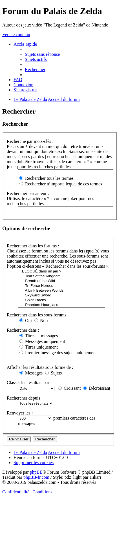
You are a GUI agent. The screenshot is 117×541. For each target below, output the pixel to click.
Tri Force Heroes (61, 285)
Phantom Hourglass (61, 305)
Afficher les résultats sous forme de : (40, 367)
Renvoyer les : (20, 413)
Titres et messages (38, 335)
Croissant (69, 388)
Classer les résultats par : (29, 382)
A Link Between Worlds (61, 290)
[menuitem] (42, 54)
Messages (31, 373)
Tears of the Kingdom (61, 276)
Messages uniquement (42, 341)
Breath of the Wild (61, 281)
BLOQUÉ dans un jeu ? (61, 271)
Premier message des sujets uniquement (58, 352)
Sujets (53, 373)
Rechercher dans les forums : (33, 245)
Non (41, 320)
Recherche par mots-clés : (30, 141)
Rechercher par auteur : (28, 193)
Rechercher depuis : (25, 398)
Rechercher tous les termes (46, 178)
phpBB (36, 472)
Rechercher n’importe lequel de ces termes (60, 183)
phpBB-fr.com (36, 477)
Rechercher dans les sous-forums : (38, 314)
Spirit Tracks (61, 300)
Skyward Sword (61, 295)
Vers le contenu (16, 34)
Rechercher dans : (23, 330)
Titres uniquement (38, 347)
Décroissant (96, 388)
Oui (25, 320)
